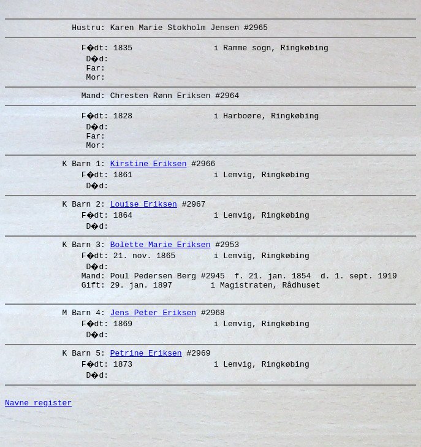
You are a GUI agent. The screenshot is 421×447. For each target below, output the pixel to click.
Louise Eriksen (143, 220)
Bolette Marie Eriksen (160, 262)
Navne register (38, 433)
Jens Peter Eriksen (153, 337)
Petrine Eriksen (146, 380)
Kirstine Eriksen (148, 177)
